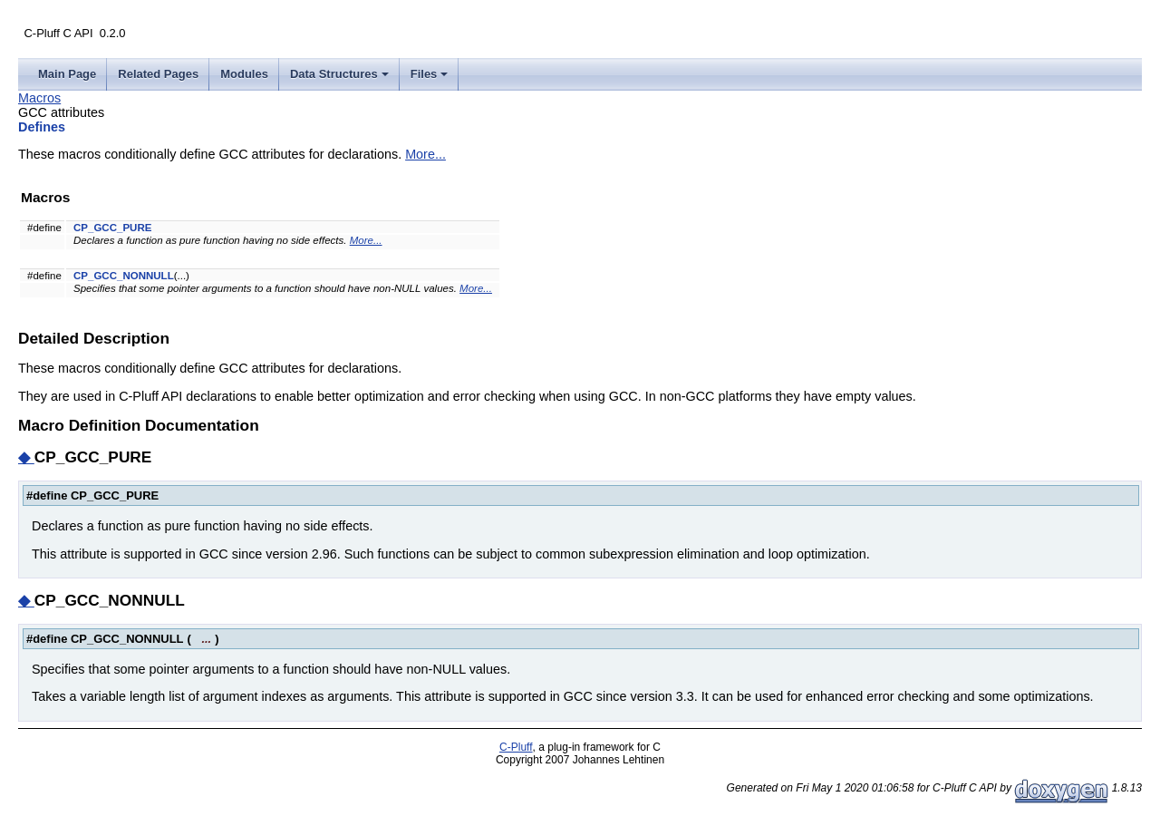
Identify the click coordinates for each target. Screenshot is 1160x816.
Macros (39, 98)
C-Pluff (515, 747)
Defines (41, 127)
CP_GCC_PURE (112, 227)
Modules (244, 74)
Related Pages (158, 74)
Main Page (67, 74)
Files (431, 79)
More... (425, 154)
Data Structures (341, 79)
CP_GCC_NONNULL (123, 275)
